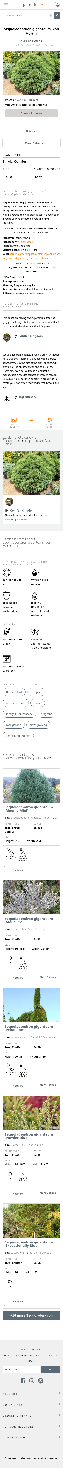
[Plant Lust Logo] (33, 4)
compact (29, 254)
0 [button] (57, 3)
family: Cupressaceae (19, 714)
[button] (50, 15)
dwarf (56, 254)
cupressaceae (25, 241)
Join (51, 1369)
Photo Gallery (14, 426)
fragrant (7, 258)
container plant (43, 254)
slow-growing (38, 725)
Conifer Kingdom (22, 510)
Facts (31, 425)
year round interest (38, 258)
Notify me (31, 131)
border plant (16, 254)
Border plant (14, 692)
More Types (49, 426)
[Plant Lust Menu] (6, 5)
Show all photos (31, 113)
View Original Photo (16, 519)
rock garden (19, 258)
